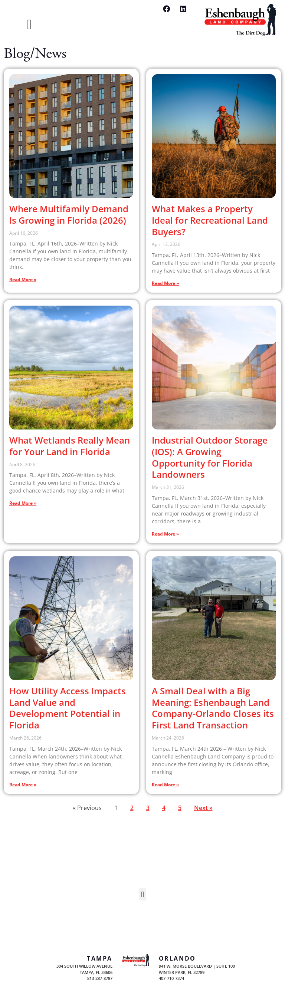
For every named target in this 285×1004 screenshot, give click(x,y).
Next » (203, 808)
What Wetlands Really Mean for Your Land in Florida (69, 446)
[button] (29, 25)
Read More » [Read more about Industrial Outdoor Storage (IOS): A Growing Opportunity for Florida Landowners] (165, 534)
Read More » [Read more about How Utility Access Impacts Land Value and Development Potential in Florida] (22, 784)
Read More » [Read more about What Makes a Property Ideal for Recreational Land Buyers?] (165, 283)
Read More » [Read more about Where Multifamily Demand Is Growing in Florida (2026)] (22, 279)
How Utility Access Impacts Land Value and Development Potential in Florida (67, 708)
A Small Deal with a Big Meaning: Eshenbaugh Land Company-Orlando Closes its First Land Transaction (213, 708)
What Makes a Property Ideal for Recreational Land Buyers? (210, 220)
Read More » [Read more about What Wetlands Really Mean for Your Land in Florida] (22, 503)
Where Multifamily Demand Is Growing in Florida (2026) (68, 214)
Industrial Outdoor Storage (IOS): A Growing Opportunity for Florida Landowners (210, 457)
